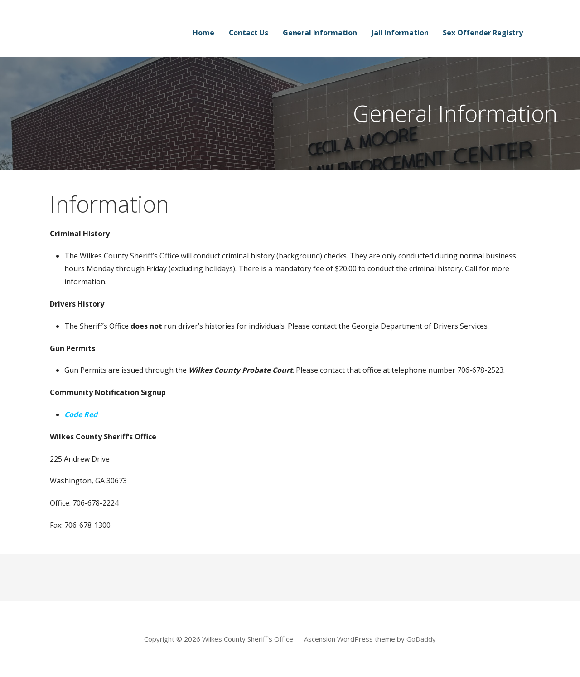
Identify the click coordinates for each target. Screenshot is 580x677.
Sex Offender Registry (483, 33)
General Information (320, 33)
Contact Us (248, 33)
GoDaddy (421, 638)
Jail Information (400, 33)
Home (203, 33)
